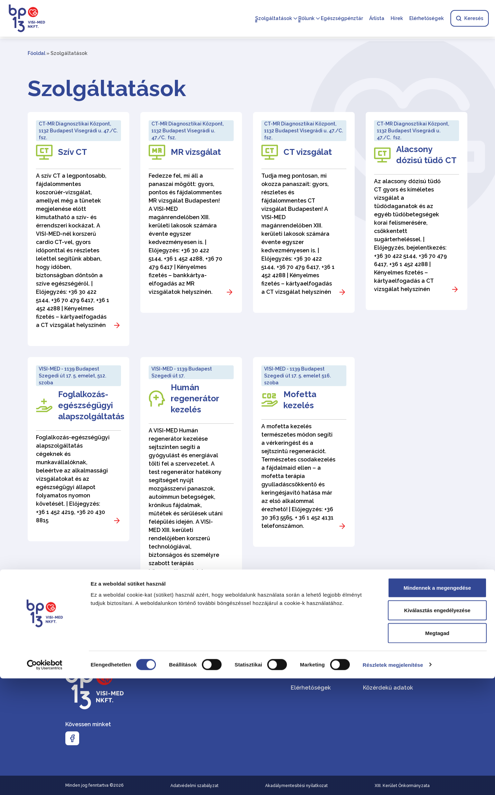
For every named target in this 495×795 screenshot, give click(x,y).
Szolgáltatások (272, 19)
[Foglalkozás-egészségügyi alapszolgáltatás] (78, 449)
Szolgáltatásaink (314, 668)
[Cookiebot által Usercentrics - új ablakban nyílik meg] (45, 781)
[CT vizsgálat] (304, 212)
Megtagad (437, 749)
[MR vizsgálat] (191, 212)
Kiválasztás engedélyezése (437, 727)
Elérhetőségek (426, 19)
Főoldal (36, 53)
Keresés (469, 19)
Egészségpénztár (341, 19)
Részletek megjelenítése (393, 781)
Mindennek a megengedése (437, 704)
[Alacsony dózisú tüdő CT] (416, 211)
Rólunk (306, 19)
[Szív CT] (78, 229)
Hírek (396, 19)
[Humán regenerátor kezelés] (191, 487)
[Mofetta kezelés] (304, 452)
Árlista (376, 19)
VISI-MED (375, 668)
